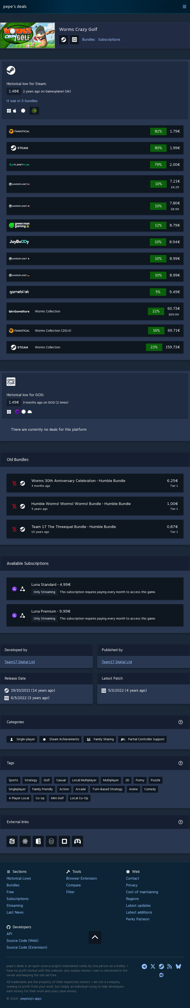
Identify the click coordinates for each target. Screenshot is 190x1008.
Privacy (132, 885)
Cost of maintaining (142, 892)
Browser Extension (81, 878)
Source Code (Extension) (27, 947)
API (9, 934)
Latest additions (139, 912)
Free (10, 892)
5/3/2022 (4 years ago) (127, 690)
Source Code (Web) (22, 941)
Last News (15, 912)
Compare (73, 885)
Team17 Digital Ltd (19, 662)
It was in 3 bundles (22, 101)
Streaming (15, 905)
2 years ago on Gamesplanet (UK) (47, 91)
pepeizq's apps (31, 998)
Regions (132, 899)
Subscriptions (109, 39)
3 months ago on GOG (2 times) (45, 402)
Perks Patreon (137, 919)
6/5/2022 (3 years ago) (30, 698)
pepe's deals (14, 6)
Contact (132, 878)
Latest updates (138, 905)
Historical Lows (19, 878)
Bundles (88, 39)
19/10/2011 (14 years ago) (33, 690)
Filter (70, 892)
